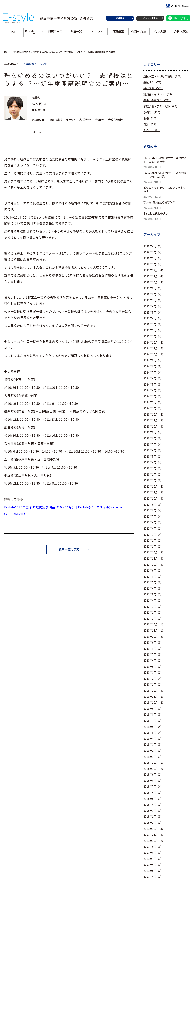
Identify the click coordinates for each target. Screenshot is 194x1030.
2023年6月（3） (153, 450)
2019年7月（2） (153, 720)
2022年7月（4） (153, 516)
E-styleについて (34, 34)
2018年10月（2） (154, 768)
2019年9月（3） (153, 708)
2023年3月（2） (153, 468)
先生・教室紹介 (157, 100)
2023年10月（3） (154, 426)
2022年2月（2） (153, 540)
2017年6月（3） (153, 864)
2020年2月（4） (153, 678)
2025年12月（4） (154, 270)
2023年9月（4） (153, 432)
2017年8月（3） (153, 852)
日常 (150, 124)
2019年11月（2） (154, 696)
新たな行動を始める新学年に (160, 202)
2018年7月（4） (153, 786)
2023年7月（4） (153, 444)
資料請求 (119, 19)
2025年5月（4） (153, 312)
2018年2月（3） (153, 816)
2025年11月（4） (154, 276)
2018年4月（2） (153, 804)
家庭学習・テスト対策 (161, 106)
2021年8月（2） (153, 576)
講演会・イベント (158, 94)
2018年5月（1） (153, 798)
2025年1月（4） (153, 336)
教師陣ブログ (138, 33)
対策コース (55, 33)
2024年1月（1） (153, 408)
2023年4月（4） (153, 462)
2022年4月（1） (153, 528)
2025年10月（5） (154, 282)
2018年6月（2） (153, 792)
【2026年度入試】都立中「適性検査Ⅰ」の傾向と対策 (165, 174)
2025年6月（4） (153, 306)
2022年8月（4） (153, 510)
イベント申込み (150, 19)
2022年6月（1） (153, 522)
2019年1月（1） (153, 756)
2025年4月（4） (153, 318)
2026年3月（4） (153, 252)
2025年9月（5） (153, 288)
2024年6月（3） (153, 378)
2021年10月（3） (154, 564)
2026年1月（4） (153, 264)
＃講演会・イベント (35, 64)
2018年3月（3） (153, 810)
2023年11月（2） (154, 420)
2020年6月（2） (153, 660)
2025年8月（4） (153, 294)
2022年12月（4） (154, 486)
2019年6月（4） (153, 726)
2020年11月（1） (154, 630)
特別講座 (118, 33)
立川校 (99, 119)
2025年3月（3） (153, 324)
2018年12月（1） (154, 762)
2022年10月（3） (154, 498)
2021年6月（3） (153, 588)
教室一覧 (76, 33)
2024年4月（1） (153, 390)
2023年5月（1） (153, 456)
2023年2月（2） (153, 474)
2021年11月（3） (154, 558)
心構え (152, 112)
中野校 (70, 119)
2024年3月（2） (153, 396)
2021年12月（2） (154, 552)
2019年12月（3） (154, 690)
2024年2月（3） (153, 402)
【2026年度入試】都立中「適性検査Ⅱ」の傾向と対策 (165, 160)
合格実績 (160, 33)
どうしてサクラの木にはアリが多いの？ (164, 189)
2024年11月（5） (154, 348)
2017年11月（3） (154, 834)
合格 (150, 118)
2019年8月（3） (153, 714)
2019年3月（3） (153, 744)
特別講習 (153, 88)
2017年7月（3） (153, 859)
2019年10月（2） (154, 702)
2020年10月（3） (154, 636)
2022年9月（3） (153, 504)
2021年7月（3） (153, 582)
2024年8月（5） (153, 366)
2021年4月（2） (153, 600)
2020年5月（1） (153, 666)
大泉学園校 (115, 119)
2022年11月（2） (154, 492)
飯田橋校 (56, 119)
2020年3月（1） (153, 672)
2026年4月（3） (153, 246)
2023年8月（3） (153, 438)
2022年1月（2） (153, 546)
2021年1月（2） (153, 618)
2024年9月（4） (153, 360)
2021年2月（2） (153, 612)
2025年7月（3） (153, 300)
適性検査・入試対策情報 (163, 76)
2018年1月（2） (153, 822)
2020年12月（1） (154, 624)
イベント (97, 33)
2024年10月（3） (154, 354)
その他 (151, 130)
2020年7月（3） (153, 654)
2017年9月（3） (153, 846)
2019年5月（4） (153, 732)
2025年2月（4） (153, 330)
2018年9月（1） (153, 774)
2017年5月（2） (153, 870)
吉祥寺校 (85, 119)
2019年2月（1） (153, 750)
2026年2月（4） (153, 258)
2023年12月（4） (154, 414)
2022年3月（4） (153, 534)
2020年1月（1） (153, 684)
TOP (13, 33)
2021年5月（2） (153, 594)
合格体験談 (181, 33)
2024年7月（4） (153, 372)
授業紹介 (153, 82)
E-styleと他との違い (155, 213)
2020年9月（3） (153, 642)
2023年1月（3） (153, 480)
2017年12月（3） (154, 828)
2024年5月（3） (153, 384)
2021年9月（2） (153, 570)
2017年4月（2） (153, 876)
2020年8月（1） (153, 648)
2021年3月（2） (153, 606)
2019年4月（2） (153, 738)
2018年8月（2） (153, 780)
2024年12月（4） (154, 342)
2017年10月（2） (154, 840)
